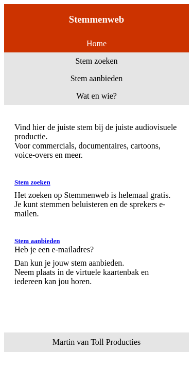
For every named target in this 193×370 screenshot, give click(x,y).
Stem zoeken (96, 61)
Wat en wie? (96, 95)
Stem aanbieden (97, 78)
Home (96, 43)
